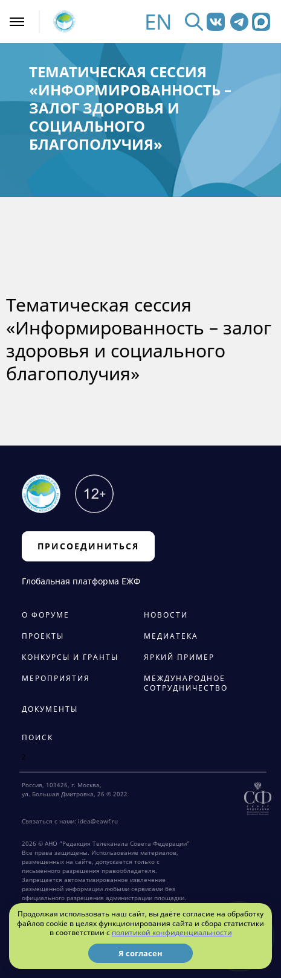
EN (158, 21)
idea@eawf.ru (98, 821)
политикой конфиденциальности (172, 932)
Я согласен (140, 953)
